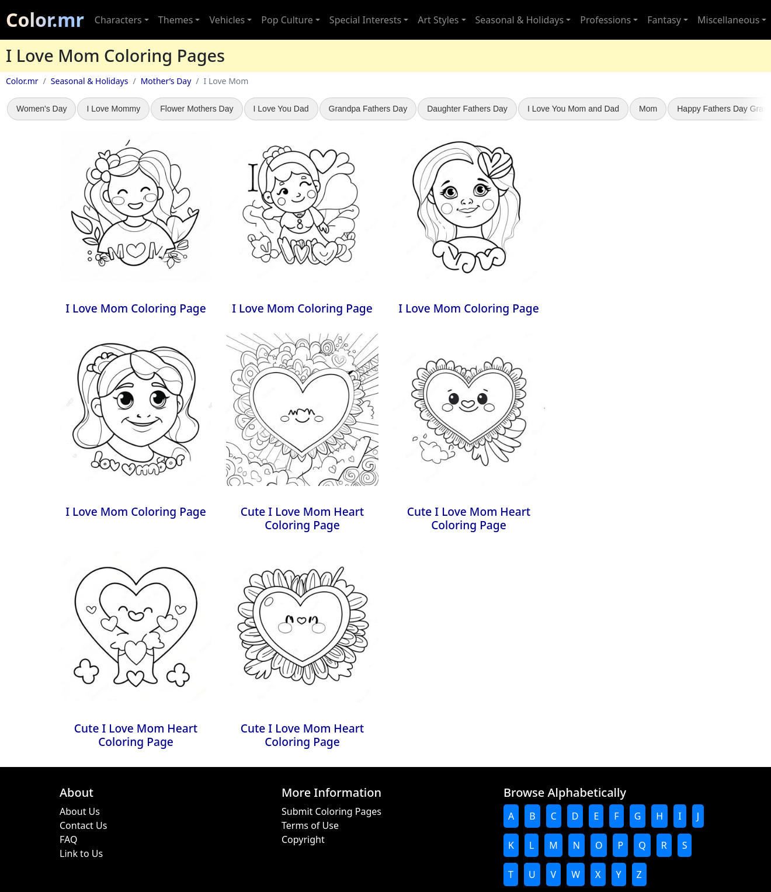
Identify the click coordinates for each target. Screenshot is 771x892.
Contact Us (83, 825)
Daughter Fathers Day (467, 108)
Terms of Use (310, 825)
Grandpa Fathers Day (368, 108)
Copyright (303, 839)
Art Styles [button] (438, 19)
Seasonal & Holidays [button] (519, 19)
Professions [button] (605, 19)
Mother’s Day (166, 80)
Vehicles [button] (227, 19)
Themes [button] (175, 19)
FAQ (68, 839)
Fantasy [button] (664, 19)
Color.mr (45, 19)
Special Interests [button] (365, 19)
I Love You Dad (281, 108)
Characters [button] (118, 19)
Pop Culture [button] (286, 19)
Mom (648, 108)
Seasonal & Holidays (89, 80)
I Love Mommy (113, 108)
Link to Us (81, 853)
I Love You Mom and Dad (573, 108)
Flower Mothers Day (196, 108)
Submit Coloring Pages (331, 811)
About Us (80, 811)
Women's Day (41, 108)
